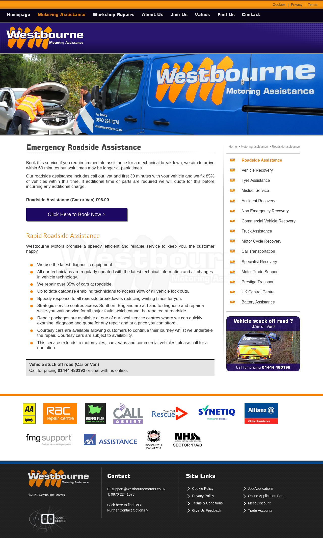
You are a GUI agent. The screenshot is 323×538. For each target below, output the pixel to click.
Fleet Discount (259, 503)
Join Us (184, 15)
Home (233, 146)
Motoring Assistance (63, 15)
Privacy (297, 5)
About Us (156, 15)
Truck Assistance (257, 231)
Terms (312, 5)
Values (209, 15)
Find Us (233, 15)
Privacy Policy (203, 496)
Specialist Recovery (259, 262)
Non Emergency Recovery (265, 211)
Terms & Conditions (207, 503)
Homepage (19, 15)
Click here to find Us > (124, 505)
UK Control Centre (258, 292)
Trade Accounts (260, 510)
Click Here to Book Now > (76, 214)
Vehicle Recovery (257, 170)
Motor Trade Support (260, 272)
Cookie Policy (202, 488)
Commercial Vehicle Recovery (268, 221)
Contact (260, 15)
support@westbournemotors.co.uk (138, 489)
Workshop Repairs (116, 15)
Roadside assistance (286, 146)
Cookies (279, 5)
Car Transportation (258, 251)
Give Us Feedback (206, 510)
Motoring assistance (254, 146)
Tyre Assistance (256, 180)
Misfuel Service (255, 190)
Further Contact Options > (127, 510)
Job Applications (261, 488)
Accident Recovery (258, 201)
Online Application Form (267, 496)
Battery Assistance (258, 302)
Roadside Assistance (262, 160)
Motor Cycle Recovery (261, 241)
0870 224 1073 (122, 494)
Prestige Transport (258, 282)
